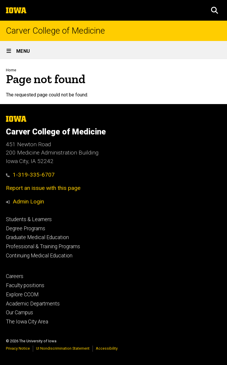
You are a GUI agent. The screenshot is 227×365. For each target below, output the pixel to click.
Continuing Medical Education (39, 256)
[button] (214, 10)
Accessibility (107, 348)
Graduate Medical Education (37, 237)
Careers (14, 276)
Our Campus (19, 312)
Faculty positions (25, 285)
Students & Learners (29, 219)
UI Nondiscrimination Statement (63, 348)
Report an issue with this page (43, 188)
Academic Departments (33, 304)
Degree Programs (25, 228)
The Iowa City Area (27, 322)
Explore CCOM (22, 294)
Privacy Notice (18, 348)
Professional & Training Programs (43, 246)
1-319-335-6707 (30, 174)
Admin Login (28, 201)
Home (11, 70)
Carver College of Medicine (55, 31)
